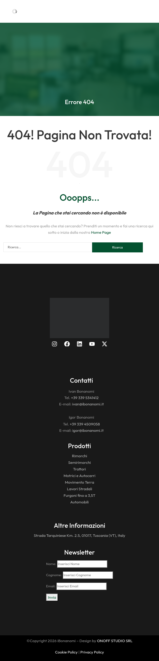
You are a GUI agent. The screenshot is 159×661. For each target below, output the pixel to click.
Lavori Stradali (79, 488)
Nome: (76, 564)
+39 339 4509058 (85, 424)
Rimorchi (79, 455)
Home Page (101, 232)
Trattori (79, 469)
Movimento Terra (79, 482)
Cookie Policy (66, 652)
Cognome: (79, 575)
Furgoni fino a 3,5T (80, 495)
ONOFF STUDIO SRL (114, 640)
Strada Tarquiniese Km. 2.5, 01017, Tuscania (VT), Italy (79, 535)
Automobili (79, 502)
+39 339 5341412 (84, 397)
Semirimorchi (79, 462)
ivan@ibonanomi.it (88, 404)
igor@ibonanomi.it (87, 430)
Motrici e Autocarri (80, 475)
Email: (76, 586)
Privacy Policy (92, 652)
